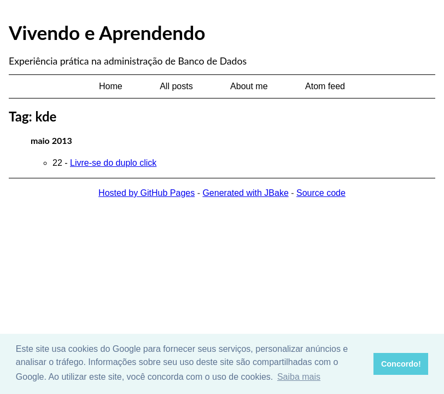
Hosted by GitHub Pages (146, 193)
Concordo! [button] (401, 364)
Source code (321, 193)
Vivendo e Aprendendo (107, 32)
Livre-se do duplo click (113, 162)
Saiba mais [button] (298, 376)
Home (110, 86)
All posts (176, 86)
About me (248, 86)
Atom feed (325, 86)
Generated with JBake (245, 193)
